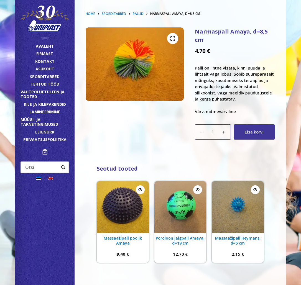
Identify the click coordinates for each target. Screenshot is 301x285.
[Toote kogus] (213, 132)
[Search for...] (39, 167)
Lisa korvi (254, 132)
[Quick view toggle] (140, 189)
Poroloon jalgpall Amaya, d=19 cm (180, 240)
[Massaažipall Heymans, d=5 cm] (238, 207)
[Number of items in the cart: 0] (45, 152)
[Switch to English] (50, 178)
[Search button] (63, 167)
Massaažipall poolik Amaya (123, 240)
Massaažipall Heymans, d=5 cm (238, 240)
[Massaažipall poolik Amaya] (123, 207)
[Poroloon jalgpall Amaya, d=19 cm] (180, 207)
